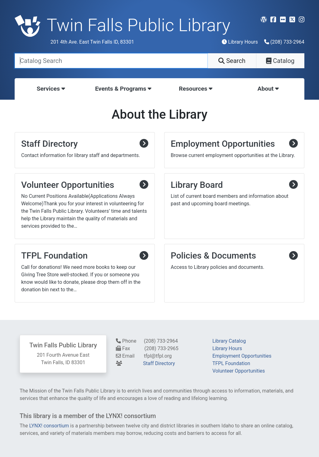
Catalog (280, 60)
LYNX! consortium (49, 426)
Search (231, 60)
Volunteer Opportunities (238, 371)
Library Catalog (229, 341)
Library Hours (240, 42)
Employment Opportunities (242, 356)
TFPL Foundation (231, 363)
